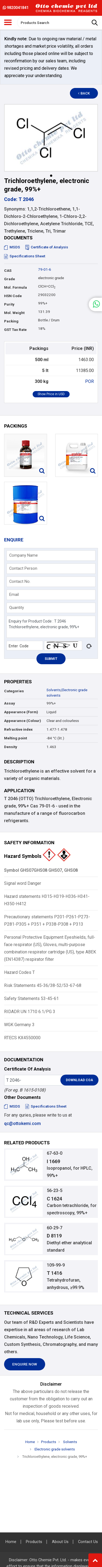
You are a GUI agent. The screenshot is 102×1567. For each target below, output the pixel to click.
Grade (9, 279)
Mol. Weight (14, 313)
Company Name (23, 555)
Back (84, 93)
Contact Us (88, 1542)
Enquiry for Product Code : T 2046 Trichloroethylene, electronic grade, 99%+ (51, 627)
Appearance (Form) (21, 712)
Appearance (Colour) (22, 721)
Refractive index (18, 729)
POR (89, 381)
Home (30, 1442)
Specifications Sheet (24, 256)
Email (14, 594)
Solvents (54, 690)
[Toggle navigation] (8, 22)
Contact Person (23, 568)
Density (10, 747)
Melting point (15, 738)
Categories (14, 691)
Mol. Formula (15, 287)
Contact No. (19, 581)
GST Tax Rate (15, 330)
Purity (9, 304)
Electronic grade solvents (54, 1449)
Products (48, 1442)
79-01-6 (44, 269)
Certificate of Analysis (46, 247)
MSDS (12, 247)
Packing (11, 321)
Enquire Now (24, 1364)
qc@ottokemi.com (22, 1123)
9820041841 (16, 7)
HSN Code (13, 296)
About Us (60, 1542)
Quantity (16, 607)
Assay (9, 703)
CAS (7, 271)
